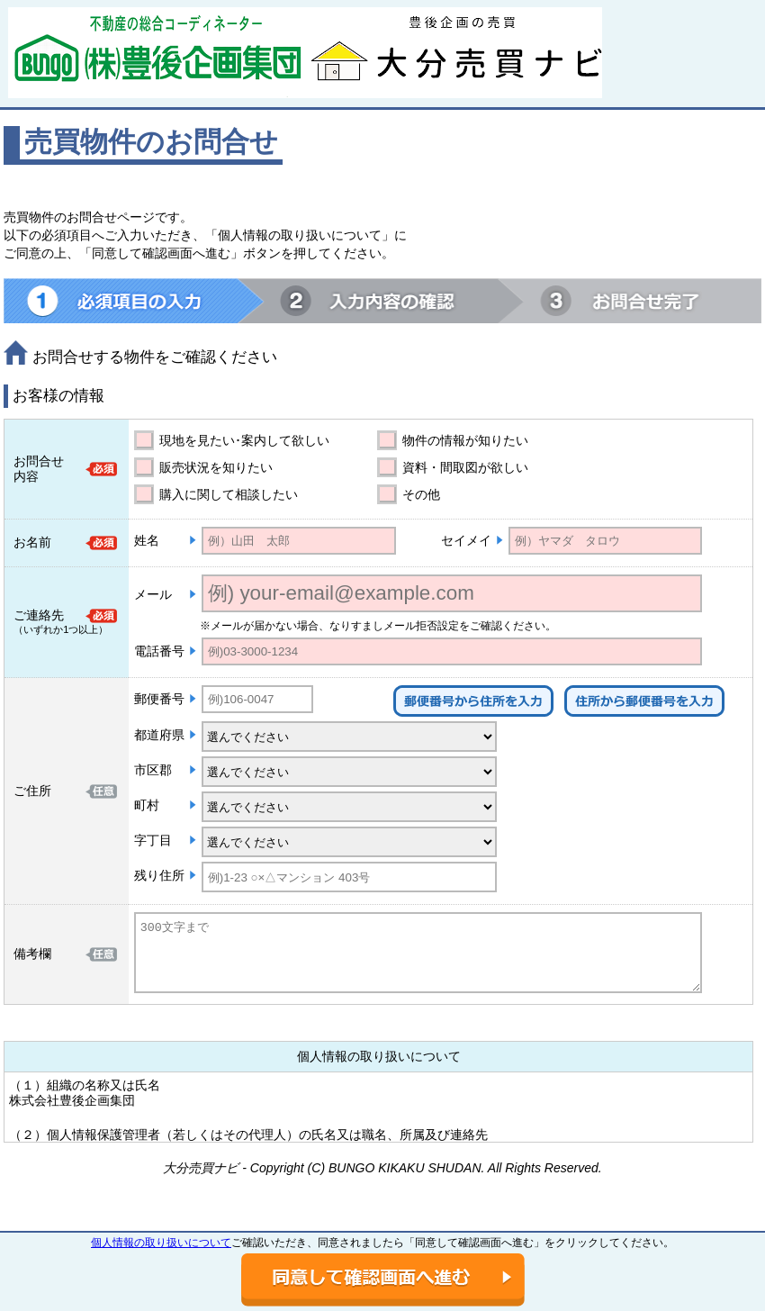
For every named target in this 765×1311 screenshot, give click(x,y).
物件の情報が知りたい (465, 440)
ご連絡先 (39, 615)
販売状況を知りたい (216, 467)
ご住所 (32, 790)
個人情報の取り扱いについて (161, 1242)
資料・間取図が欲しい (465, 467)
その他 (421, 494)
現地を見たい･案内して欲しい (244, 440)
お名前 (32, 542)
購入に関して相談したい (228, 494)
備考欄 (32, 953)
